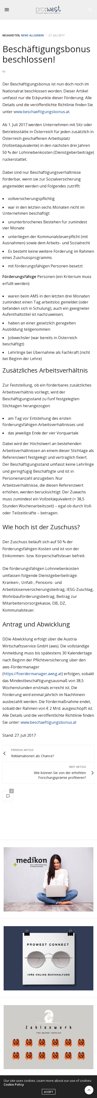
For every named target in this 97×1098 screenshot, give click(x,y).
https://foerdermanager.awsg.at (33, 673)
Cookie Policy (14, 1086)
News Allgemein (32, 35)
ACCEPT (48, 1093)
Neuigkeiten (11, 35)
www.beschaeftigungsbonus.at (41, 111)
